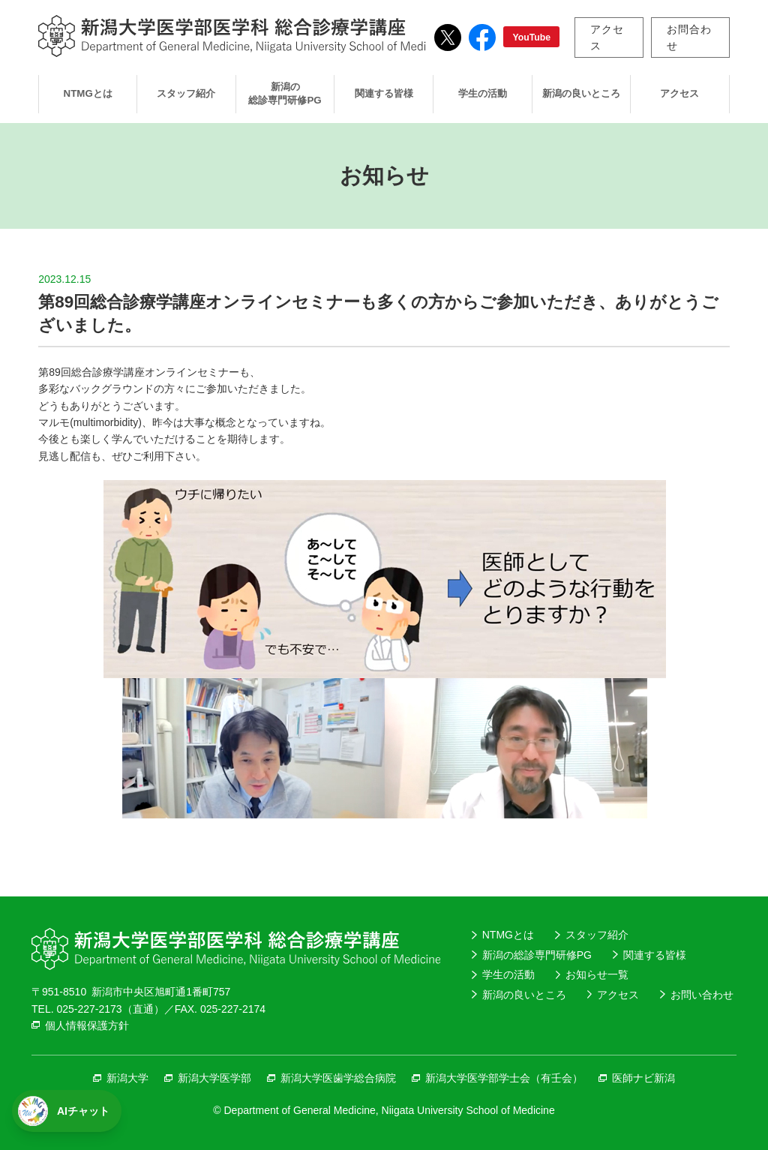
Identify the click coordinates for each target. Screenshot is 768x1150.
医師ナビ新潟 (643, 1078)
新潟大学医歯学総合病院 (338, 1078)
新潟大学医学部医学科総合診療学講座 (242, 36)
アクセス (607, 37)
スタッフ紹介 (186, 93)
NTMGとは (88, 93)
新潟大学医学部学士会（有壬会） (504, 1078)
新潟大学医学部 (214, 1078)
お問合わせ (689, 37)
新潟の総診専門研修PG (284, 94)
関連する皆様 (384, 93)
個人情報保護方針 (87, 1025)
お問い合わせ (702, 995)
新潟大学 (127, 1078)
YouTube (531, 37)
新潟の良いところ (581, 93)
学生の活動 (482, 93)
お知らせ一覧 (597, 974)
